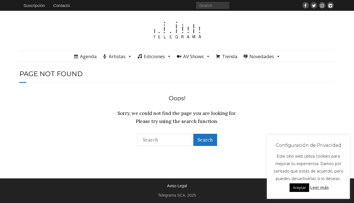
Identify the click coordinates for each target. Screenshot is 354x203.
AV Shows (196, 56)
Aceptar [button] (299, 187)
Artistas (120, 56)
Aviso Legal (177, 186)
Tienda (230, 56)
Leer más (319, 187)
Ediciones (157, 56)
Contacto (61, 5)
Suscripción (34, 5)
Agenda (88, 56)
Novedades (264, 56)
